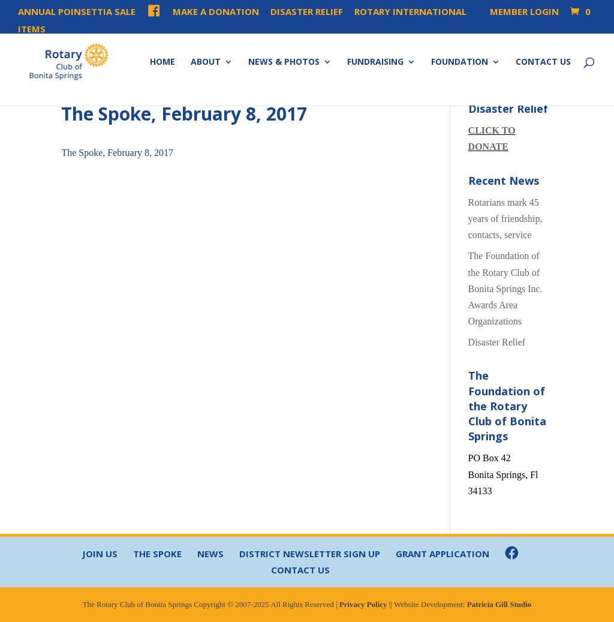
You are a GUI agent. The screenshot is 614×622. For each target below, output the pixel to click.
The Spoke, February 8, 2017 (117, 153)
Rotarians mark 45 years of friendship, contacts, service (505, 218)
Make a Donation (216, 12)
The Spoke (157, 554)
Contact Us (543, 62)
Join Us (100, 554)
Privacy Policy (363, 604)
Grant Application (442, 554)
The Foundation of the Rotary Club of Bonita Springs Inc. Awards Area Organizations (505, 288)
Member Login (518, 12)
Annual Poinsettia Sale (77, 12)
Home (162, 62)
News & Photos (284, 62)
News (210, 554)
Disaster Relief (306, 12)
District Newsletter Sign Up (309, 554)
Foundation (459, 62)
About (206, 62)
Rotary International (410, 12)
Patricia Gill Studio (499, 604)
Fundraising (375, 62)
